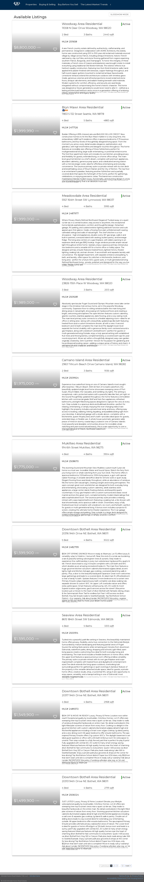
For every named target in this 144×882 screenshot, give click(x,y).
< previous (104, 866)
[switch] (55, 48)
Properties (31, 4)
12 (122, 866)
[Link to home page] (17, 5)
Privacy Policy (137, 876)
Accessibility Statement (116, 878)
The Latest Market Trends (94, 4)
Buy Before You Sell (68, 4)
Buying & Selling (47, 4)
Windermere (35, 876)
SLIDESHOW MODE (120, 14)
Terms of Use (124, 876)
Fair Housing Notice (135, 878)
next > (128, 866)
